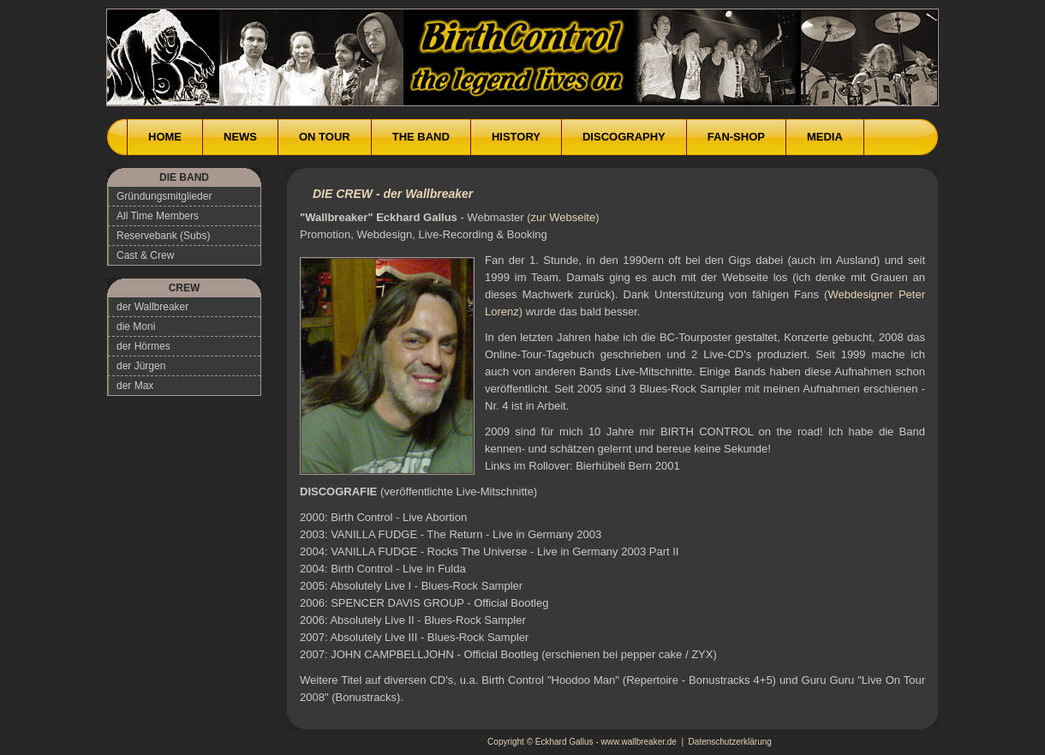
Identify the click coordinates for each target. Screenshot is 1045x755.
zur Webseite (563, 217)
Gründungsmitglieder (164, 196)
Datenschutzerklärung (730, 741)
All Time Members (157, 216)
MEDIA (825, 136)
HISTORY (516, 136)
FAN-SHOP (736, 136)
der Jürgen (140, 366)
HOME (165, 136)
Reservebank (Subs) (163, 236)
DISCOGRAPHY (624, 136)
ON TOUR (324, 136)
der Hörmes (143, 346)
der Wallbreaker (152, 307)
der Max (134, 386)
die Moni (135, 327)
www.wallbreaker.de (639, 741)
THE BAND (421, 136)
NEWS (240, 136)
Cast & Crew (145, 255)
